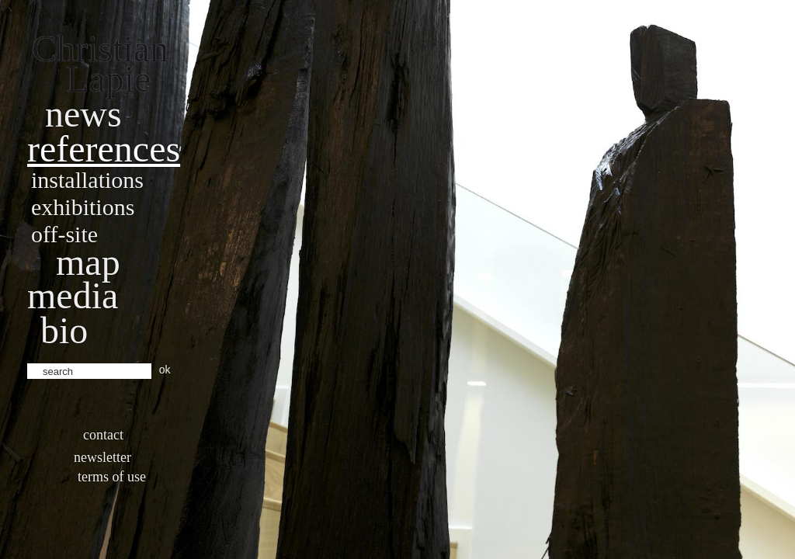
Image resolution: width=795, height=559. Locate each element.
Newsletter (102, 457)
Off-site (64, 234)
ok (165, 369)
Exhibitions (82, 207)
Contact (103, 435)
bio (64, 330)
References (103, 148)
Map (88, 262)
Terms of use (112, 476)
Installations (87, 180)
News (83, 113)
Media (72, 295)
